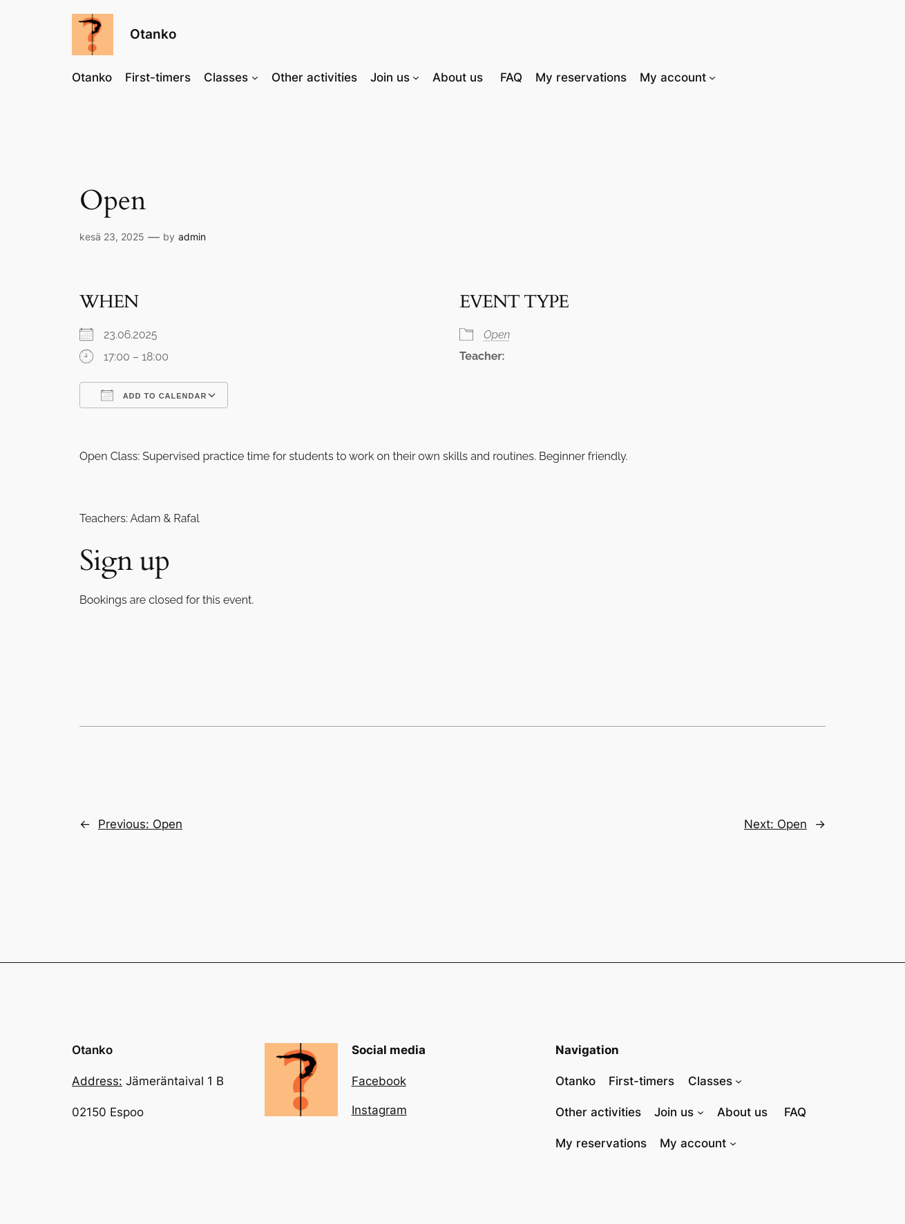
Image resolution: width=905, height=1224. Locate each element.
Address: (97, 1081)
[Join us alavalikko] (415, 77)
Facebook (379, 1081)
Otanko (153, 34)
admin (192, 236)
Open (497, 334)
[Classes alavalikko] (254, 77)
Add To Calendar (154, 395)
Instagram (379, 1110)
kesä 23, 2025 (111, 236)
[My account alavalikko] (712, 77)
